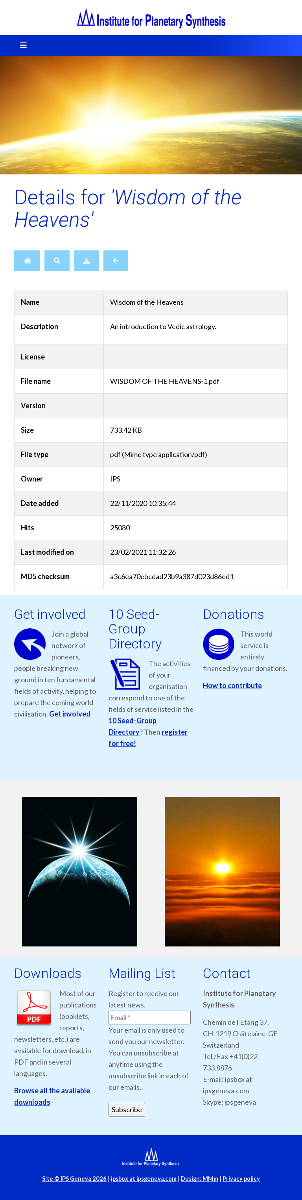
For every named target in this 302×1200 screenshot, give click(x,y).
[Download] (86, 260)
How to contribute (232, 685)
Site (74, 1178)
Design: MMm (199, 1178)
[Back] (115, 260)
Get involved (69, 713)
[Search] (57, 260)
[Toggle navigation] (21, 45)
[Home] (27, 260)
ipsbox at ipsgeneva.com (144, 1178)
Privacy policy (241, 1178)
